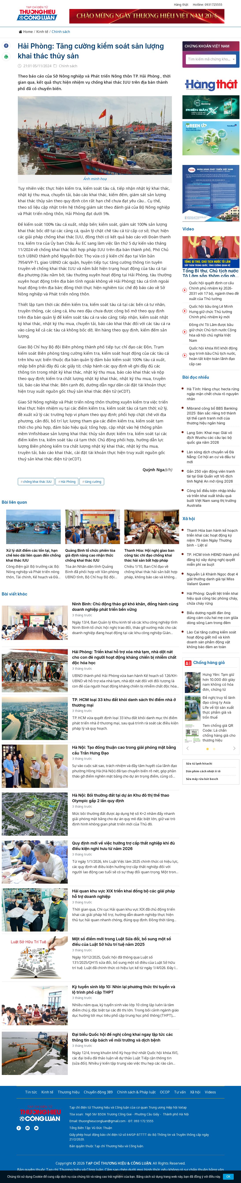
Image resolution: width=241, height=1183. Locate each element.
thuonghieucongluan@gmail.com (102, 1121)
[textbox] (211, 59)
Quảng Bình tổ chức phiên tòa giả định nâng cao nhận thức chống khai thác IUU (90, 555)
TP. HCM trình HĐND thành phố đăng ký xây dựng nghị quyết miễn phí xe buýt (213, 559)
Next (234, 748)
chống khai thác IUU (37, 481)
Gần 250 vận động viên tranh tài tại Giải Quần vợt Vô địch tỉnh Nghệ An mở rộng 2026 (211, 476)
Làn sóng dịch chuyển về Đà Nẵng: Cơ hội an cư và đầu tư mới (211, 457)
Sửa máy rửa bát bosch (202, 779)
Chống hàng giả (209, 662)
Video (188, 229)
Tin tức (31, 1092)
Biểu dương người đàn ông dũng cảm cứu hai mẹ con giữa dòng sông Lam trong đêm (212, 618)
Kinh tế (42, 32)
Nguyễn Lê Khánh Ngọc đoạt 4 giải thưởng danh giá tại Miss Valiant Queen (212, 579)
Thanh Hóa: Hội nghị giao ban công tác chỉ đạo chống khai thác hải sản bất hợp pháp (149, 555)
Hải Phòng (68, 481)
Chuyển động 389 (98, 1092)
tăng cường (93, 481)
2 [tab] (214, 749)
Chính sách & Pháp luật (136, 1092)
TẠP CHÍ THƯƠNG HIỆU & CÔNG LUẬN (118, 1163)
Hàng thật (181, 4)
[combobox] (211, 59)
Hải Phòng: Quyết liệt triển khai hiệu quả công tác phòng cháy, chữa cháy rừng (212, 598)
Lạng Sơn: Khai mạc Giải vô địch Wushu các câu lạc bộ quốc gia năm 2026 (209, 438)
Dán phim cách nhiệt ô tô (203, 771)
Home (26, 32)
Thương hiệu (68, 1092)
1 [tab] (207, 749)
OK (228, 1176)
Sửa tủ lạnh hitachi (199, 763)
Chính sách (61, 32)
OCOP (165, 1092)
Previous (187, 748)
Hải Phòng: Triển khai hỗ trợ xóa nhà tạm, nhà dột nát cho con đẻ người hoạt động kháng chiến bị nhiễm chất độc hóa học (124, 657)
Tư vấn (180, 1092)
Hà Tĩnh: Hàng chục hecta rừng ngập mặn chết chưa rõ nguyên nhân (213, 394)
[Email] (36, 1128)
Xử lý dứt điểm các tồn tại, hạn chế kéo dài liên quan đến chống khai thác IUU (33, 555)
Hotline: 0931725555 (207, 4)
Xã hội (188, 518)
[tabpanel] (33, 547)
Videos (210, 1092)
